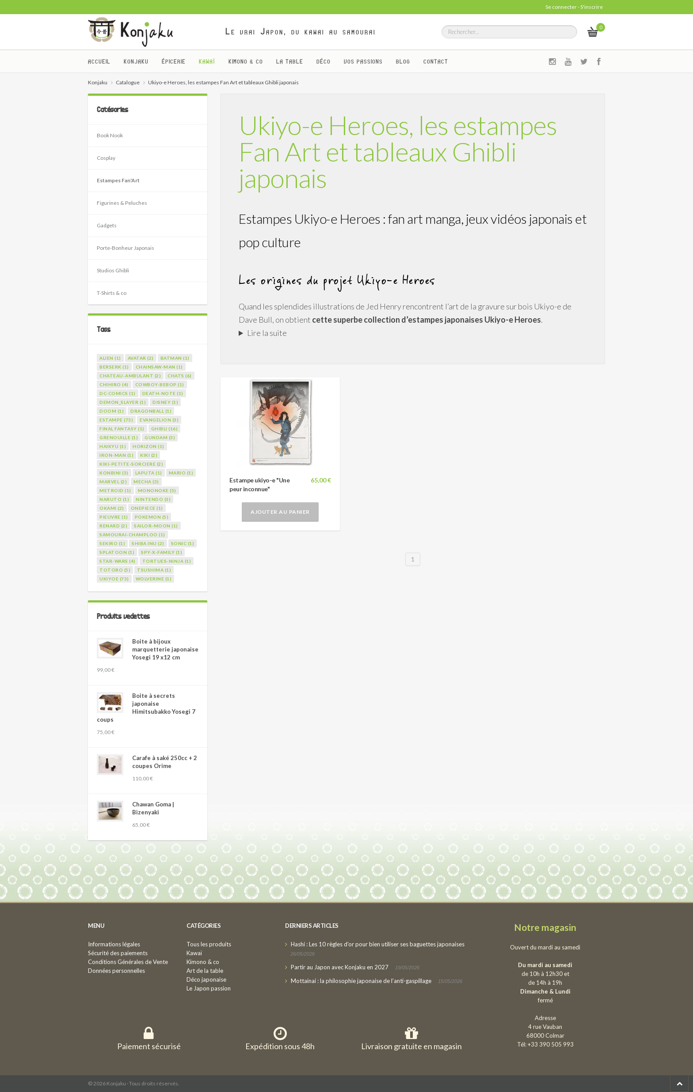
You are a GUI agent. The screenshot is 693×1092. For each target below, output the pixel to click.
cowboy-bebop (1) (159, 384)
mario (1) (181, 472)
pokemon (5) (152, 517)
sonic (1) (182, 543)
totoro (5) (114, 569)
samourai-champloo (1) (132, 534)
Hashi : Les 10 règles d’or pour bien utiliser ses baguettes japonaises (378, 944)
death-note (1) (162, 393)
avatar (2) (141, 358)
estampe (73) (116, 419)
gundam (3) (160, 437)
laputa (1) (148, 472)
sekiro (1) (112, 543)
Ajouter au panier (280, 511)
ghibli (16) (164, 428)
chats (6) (180, 375)
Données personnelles (116, 970)
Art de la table (205, 970)
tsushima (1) (154, 569)
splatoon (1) (116, 552)
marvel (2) (113, 481)
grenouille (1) (118, 437)
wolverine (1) (154, 578)
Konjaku (136, 61)
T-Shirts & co (111, 293)
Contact (435, 61)
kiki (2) (148, 455)
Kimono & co (245, 61)
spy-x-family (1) (161, 552)
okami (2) (111, 508)
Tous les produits (209, 944)
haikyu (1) (112, 446)
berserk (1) (114, 366)
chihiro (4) (114, 384)
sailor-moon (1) (156, 525)
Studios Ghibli (113, 270)
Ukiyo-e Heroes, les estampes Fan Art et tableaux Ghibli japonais (398, 151)
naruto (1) (114, 499)
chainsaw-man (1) (159, 366)
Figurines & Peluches (122, 203)
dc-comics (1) (117, 393)
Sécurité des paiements (118, 952)
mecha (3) (146, 481)
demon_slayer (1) (122, 402)
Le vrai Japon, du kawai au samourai (300, 31)
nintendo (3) (153, 499)
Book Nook (110, 135)
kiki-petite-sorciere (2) (131, 464)
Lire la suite (267, 333)
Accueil (99, 61)
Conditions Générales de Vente (128, 961)
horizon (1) (148, 446)
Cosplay (106, 157)
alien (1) (110, 358)
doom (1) (111, 411)
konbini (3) (114, 472)
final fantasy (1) (122, 428)
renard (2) (113, 525)
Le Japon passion (209, 988)
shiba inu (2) (148, 543)
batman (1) (175, 358)
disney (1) (165, 402)
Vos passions (363, 61)
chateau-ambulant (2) (130, 375)
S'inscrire (591, 7)
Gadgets (107, 225)
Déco (323, 61)
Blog (403, 61)
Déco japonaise (206, 979)
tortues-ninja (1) (166, 561)
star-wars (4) (117, 561)
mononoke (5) (157, 490)
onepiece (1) (147, 508)
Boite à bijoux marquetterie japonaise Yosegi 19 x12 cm (165, 649)
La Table (289, 61)
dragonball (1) (150, 411)
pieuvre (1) (113, 517)
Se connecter (561, 7)
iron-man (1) (116, 455)
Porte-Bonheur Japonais (125, 248)
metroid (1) (115, 490)
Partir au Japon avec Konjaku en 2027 (339, 967)
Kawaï (207, 61)
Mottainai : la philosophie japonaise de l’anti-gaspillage (361, 980)
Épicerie (174, 61)
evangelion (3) (159, 419)
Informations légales (114, 944)
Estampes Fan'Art (118, 180)
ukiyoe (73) (114, 578)
